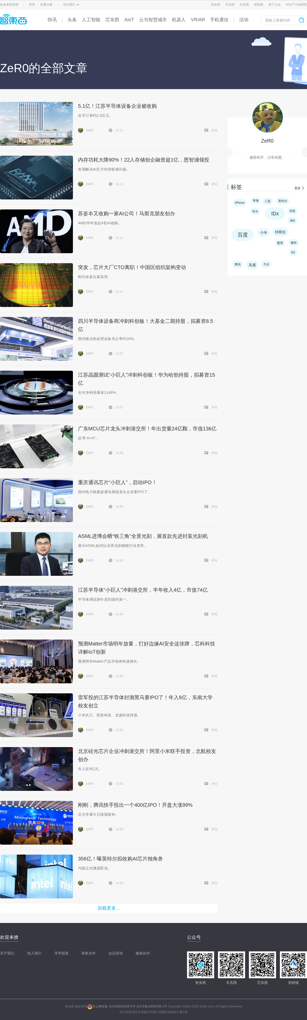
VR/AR (198, 19)
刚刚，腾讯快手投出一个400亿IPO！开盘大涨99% (135, 805)
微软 (294, 243)
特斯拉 (280, 232)
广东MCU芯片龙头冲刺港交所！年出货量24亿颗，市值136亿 (147, 428)
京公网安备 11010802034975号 (111, 1006)
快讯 (52, 19)
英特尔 (282, 201)
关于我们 (7, 953)
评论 (214, 130)
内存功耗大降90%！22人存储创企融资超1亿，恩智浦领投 (143, 160)
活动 (243, 19)
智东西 (215, 4)
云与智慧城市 (153, 19)
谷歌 (292, 211)
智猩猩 (258, 4)
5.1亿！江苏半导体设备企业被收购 (117, 106)
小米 (263, 232)
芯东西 (244, 4)
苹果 (256, 201)
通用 (280, 243)
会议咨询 (115, 953)
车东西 (230, 4)
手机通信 (219, 19)
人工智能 (91, 19)
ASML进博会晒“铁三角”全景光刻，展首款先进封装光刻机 (143, 536)
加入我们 (34, 953)
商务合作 (88, 953)
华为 (255, 211)
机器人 (179, 19)
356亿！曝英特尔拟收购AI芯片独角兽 (120, 859)
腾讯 (238, 264)
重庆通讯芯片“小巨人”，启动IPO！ (117, 482)
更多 (297, 188)
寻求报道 (61, 953)
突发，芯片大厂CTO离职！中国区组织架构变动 (132, 267)
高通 (252, 265)
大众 (266, 264)
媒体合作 (143, 953)
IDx (275, 213)
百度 (243, 235)
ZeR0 (267, 141)
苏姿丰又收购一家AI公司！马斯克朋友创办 (126, 213)
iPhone (240, 203)
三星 (268, 201)
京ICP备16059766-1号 (151, 1006)
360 (292, 220)
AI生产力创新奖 (296, 4)
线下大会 (274, 4)
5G (293, 252)
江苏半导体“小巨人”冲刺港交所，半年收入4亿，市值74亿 (143, 590)
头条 (72, 19)
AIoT (129, 19)
